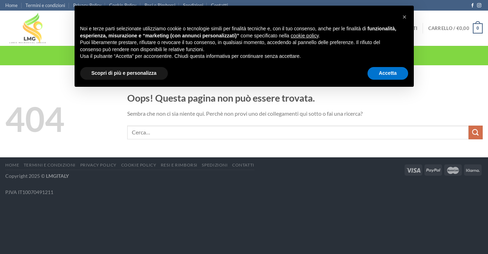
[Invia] (476, 132)
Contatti (243, 165)
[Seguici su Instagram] (479, 5)
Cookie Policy (139, 165)
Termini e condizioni (45, 5)
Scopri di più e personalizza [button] (124, 73)
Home (11, 5)
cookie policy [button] (304, 35)
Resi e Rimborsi (179, 165)
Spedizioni (215, 165)
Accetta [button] (388, 73)
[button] (404, 17)
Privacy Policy (98, 165)
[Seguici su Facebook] (472, 5)
